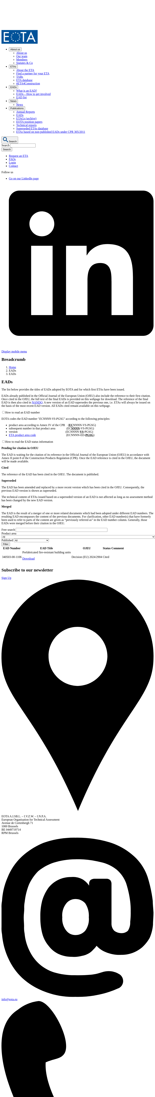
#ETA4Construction (28, 83)
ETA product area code (22, 435)
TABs (19, 76)
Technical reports (26, 125)
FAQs (12, 159)
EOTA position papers (29, 121)
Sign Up (6, 577)
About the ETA (25, 70)
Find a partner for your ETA (32, 73)
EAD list (21, 97)
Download (28, 558)
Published (7, 540)
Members (21, 59)
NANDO (37, 402)
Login (12, 162)
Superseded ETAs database (32, 128)
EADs (13, 87)
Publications (17, 108)
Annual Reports (25, 111)
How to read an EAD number (22, 412)
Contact (13, 165)
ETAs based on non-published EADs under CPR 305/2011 (50, 131)
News (13, 101)
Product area (8, 533)
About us (15, 49)
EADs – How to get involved (33, 94)
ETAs (13, 66)
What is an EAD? (26, 90)
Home (12, 367)
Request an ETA (18, 155)
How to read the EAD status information (29, 441)
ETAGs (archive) (26, 118)
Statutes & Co (24, 62)
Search (5, 145)
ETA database (24, 80)
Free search (8, 529)
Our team (21, 56)
